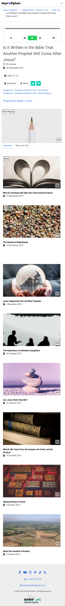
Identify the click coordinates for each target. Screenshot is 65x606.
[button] (61, 3)
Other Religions (45, 93)
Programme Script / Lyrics (17, 100)
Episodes (8, 145)
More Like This (22, 145)
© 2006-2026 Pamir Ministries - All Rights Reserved (32, 591)
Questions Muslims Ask (25, 90)
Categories (8, 90)
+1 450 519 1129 (32, 579)
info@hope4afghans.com (32, 585)
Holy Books (43, 90)
